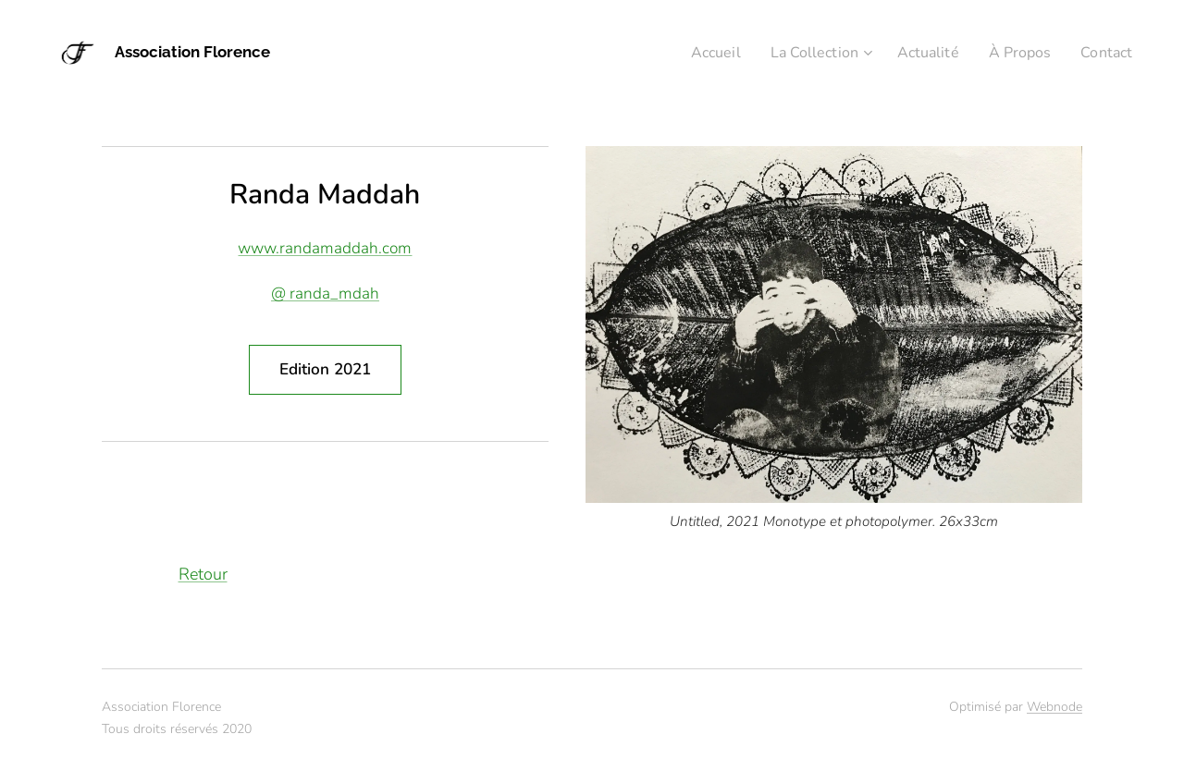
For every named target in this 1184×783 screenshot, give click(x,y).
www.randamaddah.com (325, 248)
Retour (203, 574)
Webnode (1054, 707)
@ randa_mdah (325, 293)
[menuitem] (695, 53)
